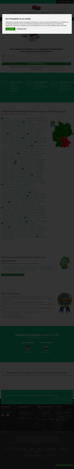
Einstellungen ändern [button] (21, 29)
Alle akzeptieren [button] (10, 29)
